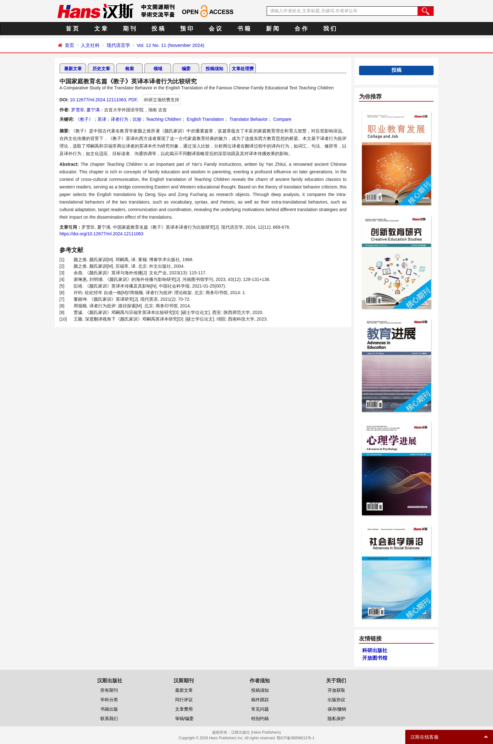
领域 (157, 68)
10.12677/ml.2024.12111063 (98, 99)
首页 (69, 45)
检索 (129, 68)
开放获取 (336, 690)
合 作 (301, 28)
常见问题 (260, 709)
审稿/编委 (184, 718)
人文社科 (90, 45)
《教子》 (84, 119)
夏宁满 (93, 109)
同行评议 (184, 699)
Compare (281, 119)
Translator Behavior (248, 119)
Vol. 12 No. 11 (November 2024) (170, 45)
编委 (186, 68)
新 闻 (272, 28)
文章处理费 (243, 68)
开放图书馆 (374, 658)
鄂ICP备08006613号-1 (295, 738)
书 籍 (243, 28)
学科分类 (109, 699)
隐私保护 (336, 718)
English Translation (205, 119)
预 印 (186, 28)
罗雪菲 (77, 109)
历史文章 (101, 68)
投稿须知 (214, 68)
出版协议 (336, 699)
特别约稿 (260, 718)
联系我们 (109, 718)
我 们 (329, 28)
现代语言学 (118, 45)
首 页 (72, 28)
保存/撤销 (337, 709)
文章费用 (184, 709)
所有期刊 (109, 690)
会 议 (215, 28)
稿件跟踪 (260, 699)
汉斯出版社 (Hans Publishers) (256, 732)
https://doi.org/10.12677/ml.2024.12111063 (101, 233)
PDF (133, 99)
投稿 (396, 70)
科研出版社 (374, 650)
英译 (101, 119)
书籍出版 (109, 709)
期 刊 (129, 28)
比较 (137, 119)
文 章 (100, 28)
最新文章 (73, 68)
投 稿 (158, 28)
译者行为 (119, 119)
